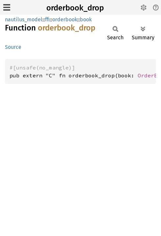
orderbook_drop (75, 7)
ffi (47, 19)
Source (13, 47)
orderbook (64, 19)
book (86, 19)
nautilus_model (23, 19)
